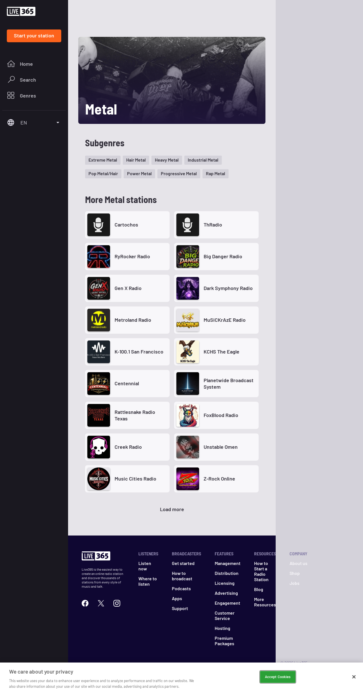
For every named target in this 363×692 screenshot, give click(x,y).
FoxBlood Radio (221, 415)
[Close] (354, 680)
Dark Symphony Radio (228, 288)
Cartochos (126, 224)
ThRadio (213, 224)
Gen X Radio (128, 288)
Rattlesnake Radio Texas (135, 415)
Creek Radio (128, 447)
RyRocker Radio (132, 256)
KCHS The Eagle (221, 351)
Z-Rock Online (219, 478)
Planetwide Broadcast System (229, 383)
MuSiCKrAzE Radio (225, 320)
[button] (103, 160)
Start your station (34, 35)
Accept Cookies (278, 680)
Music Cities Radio (135, 478)
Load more (172, 509)
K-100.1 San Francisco (139, 351)
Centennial (127, 383)
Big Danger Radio (223, 256)
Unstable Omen (221, 447)
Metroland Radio (133, 320)
